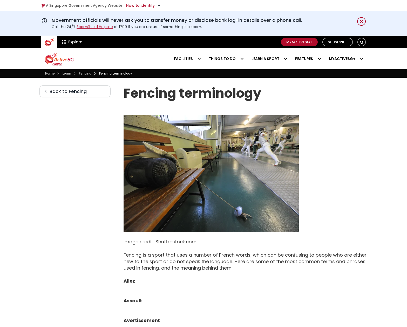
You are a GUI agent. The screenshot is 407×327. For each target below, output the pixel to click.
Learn (67, 73)
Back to (68, 91)
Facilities (183, 58)
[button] (361, 42)
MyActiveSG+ (299, 42)
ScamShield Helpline (95, 26)
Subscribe (337, 42)
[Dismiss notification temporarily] (361, 21)
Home (50, 73)
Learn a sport (265, 58)
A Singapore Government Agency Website (82, 5)
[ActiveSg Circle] (49, 42)
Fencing (85, 73)
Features (304, 58)
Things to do (222, 58)
